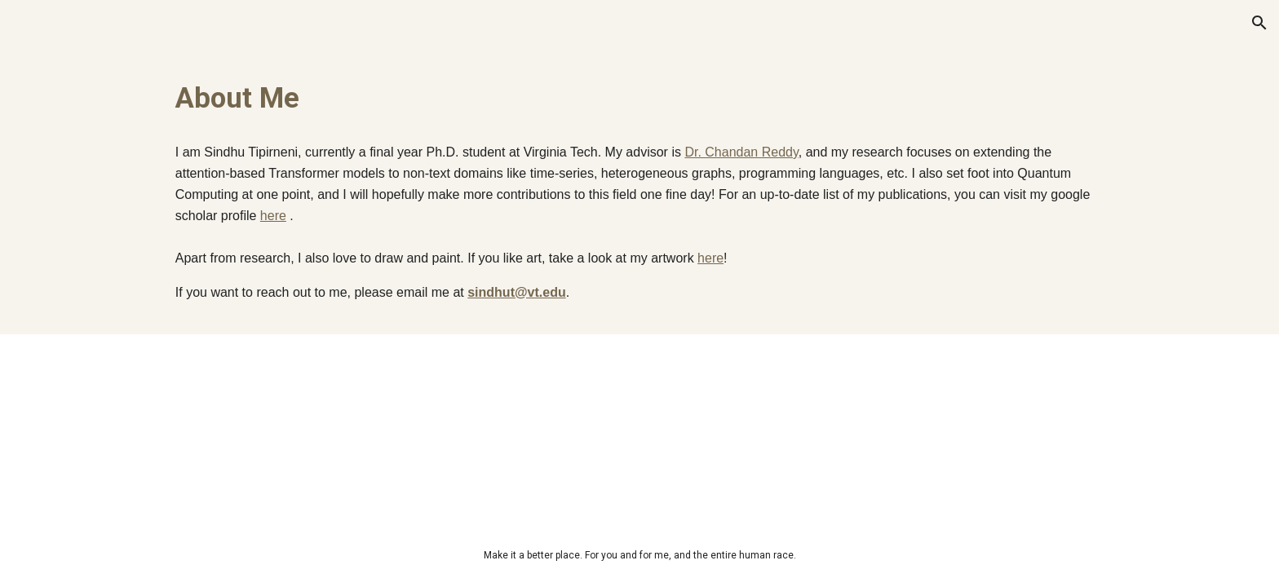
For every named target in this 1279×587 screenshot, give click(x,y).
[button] (1259, 22)
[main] (639, 97)
